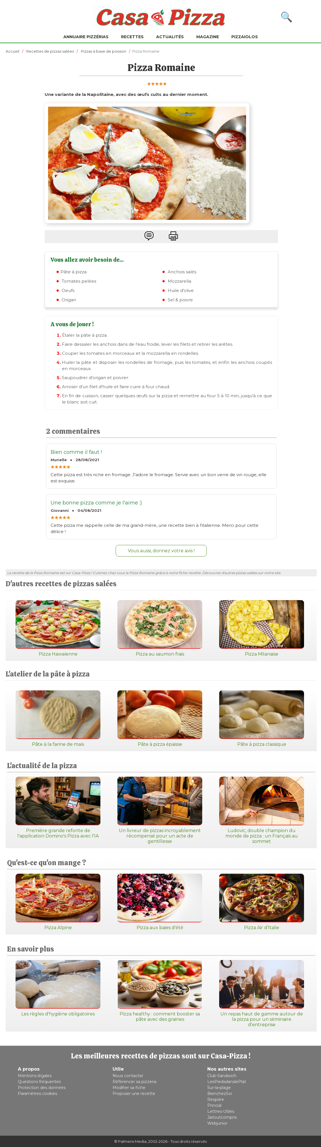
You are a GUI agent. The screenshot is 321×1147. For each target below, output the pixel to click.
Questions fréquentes (39, 1081)
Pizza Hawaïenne (58, 628)
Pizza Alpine (58, 902)
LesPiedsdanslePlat (226, 1081)
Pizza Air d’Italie (261, 902)
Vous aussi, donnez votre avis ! (161, 550)
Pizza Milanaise (261, 628)
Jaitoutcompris (222, 1117)
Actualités (170, 36)
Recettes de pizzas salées (50, 51)
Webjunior (217, 1123)
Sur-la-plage (219, 1087)
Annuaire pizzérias (86, 36)
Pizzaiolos (244, 36)
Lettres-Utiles (220, 1111)
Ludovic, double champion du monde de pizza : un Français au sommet (261, 810)
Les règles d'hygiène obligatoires (58, 988)
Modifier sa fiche (129, 1087)
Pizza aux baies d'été (159, 902)
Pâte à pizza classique (261, 718)
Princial (214, 1105)
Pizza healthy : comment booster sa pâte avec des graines (159, 991)
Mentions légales (34, 1075)
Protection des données (42, 1087)
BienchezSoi (219, 1093)
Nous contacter (128, 1075)
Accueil (12, 51)
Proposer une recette (134, 1093)
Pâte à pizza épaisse (159, 718)
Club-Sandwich (221, 1075)
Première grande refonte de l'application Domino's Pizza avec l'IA (58, 808)
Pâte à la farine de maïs (58, 718)
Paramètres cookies (37, 1093)
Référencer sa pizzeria (134, 1081)
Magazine (207, 36)
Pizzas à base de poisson (103, 51)
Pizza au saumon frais (159, 628)
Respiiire (215, 1099)
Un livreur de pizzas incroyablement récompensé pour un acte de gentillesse (159, 810)
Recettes (132, 36)
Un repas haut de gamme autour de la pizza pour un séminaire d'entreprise (261, 993)
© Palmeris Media (130, 1141)
